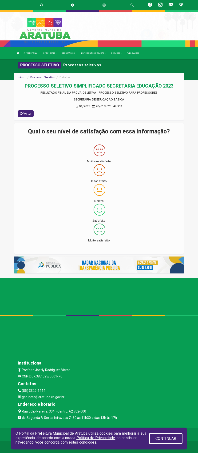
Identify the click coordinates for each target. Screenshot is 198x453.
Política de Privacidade (95, 438)
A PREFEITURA (31, 53)
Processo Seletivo (42, 77)
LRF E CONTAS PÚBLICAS (93, 53)
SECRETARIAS (69, 53)
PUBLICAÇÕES (134, 53)
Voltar (25, 113)
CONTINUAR (165, 438)
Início (21, 77)
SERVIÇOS (116, 53)
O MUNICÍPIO (50, 53)
